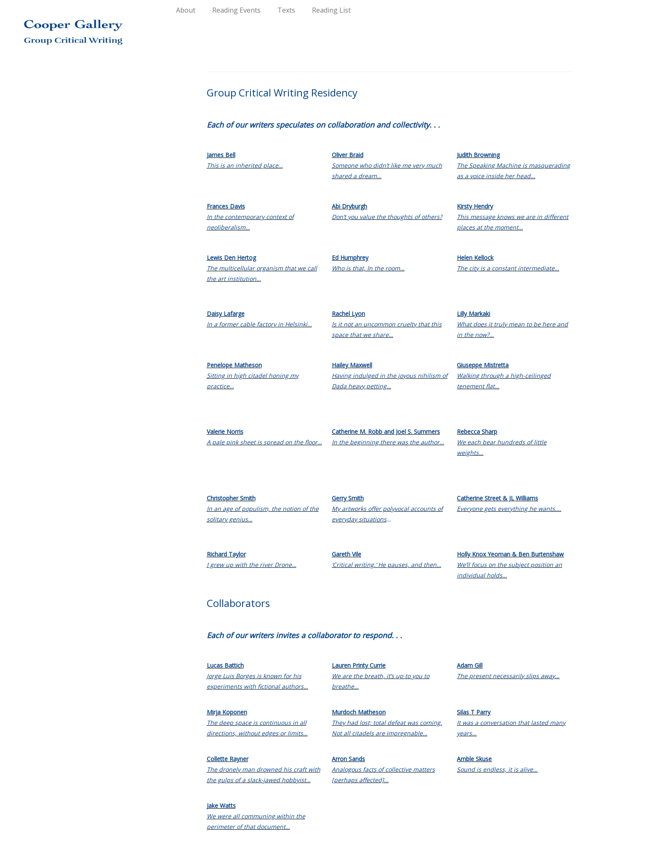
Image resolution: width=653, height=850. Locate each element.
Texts (286, 10)
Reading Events (236, 10)
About (185, 10)
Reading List (331, 10)
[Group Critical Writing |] (75, 25)
